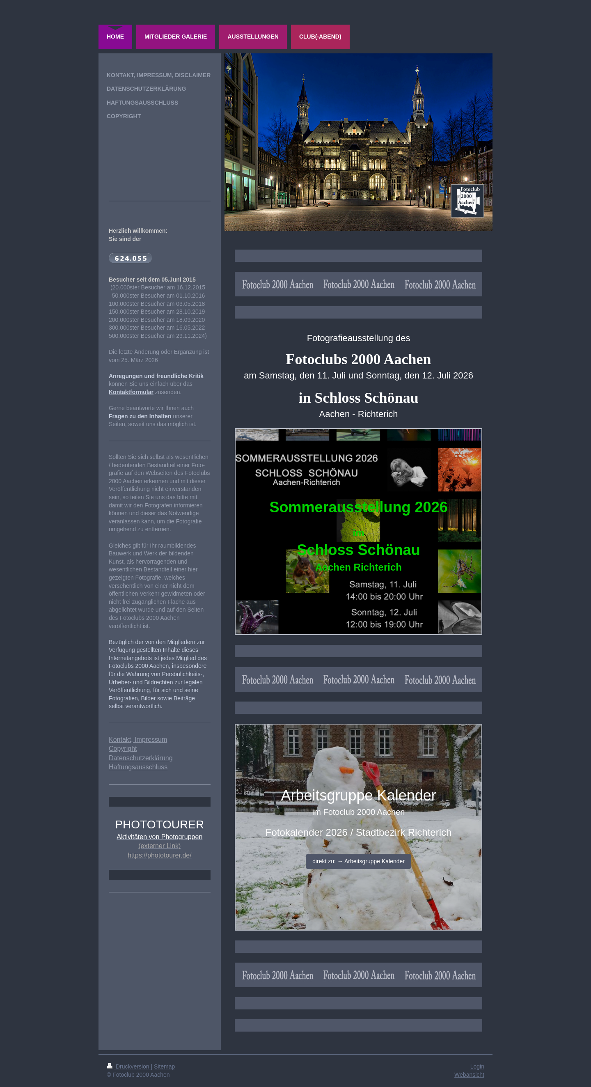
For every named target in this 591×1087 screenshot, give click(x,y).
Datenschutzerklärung (141, 757)
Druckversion (129, 1066)
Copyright (123, 748)
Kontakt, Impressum (138, 739)
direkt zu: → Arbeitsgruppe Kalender (358, 861)
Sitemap (164, 1066)
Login (477, 1066)
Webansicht (469, 1074)
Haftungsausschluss (138, 767)
